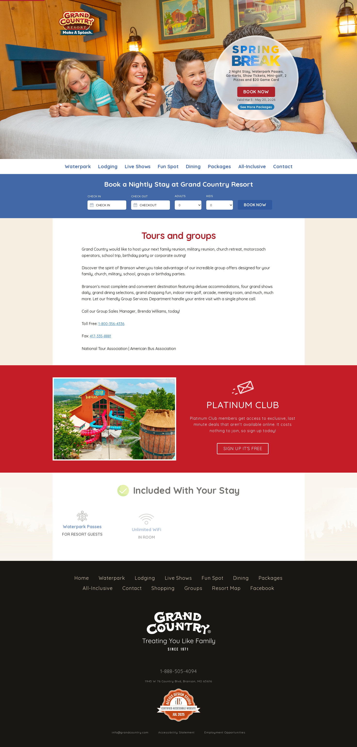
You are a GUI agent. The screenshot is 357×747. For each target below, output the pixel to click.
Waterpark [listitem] (78, 166)
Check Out (139, 196)
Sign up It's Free (242, 448)
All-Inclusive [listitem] (252, 166)
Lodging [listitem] (108, 166)
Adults (180, 196)
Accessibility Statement (176, 732)
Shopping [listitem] (163, 588)
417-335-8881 (100, 336)
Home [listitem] (81, 578)
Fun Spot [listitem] (168, 166)
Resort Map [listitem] (226, 588)
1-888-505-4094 (178, 671)
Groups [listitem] (193, 588)
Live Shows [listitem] (138, 166)
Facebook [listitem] (262, 588)
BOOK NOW (256, 92)
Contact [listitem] (283, 166)
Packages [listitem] (219, 166)
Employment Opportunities (224, 732)
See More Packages (256, 107)
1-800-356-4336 (111, 323)
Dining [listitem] (193, 166)
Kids (209, 196)
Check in (94, 196)
